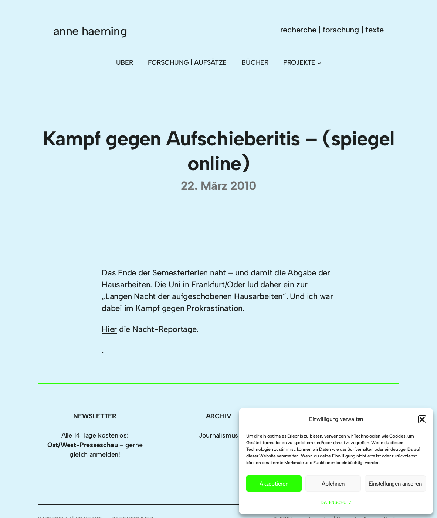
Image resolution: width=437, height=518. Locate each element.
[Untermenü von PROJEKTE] (319, 63)
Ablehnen (333, 483)
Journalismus (218, 435)
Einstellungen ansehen (395, 483)
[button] (422, 419)
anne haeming (90, 31)
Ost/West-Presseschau (83, 445)
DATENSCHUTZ (336, 502)
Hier (109, 329)
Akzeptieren (274, 483)
